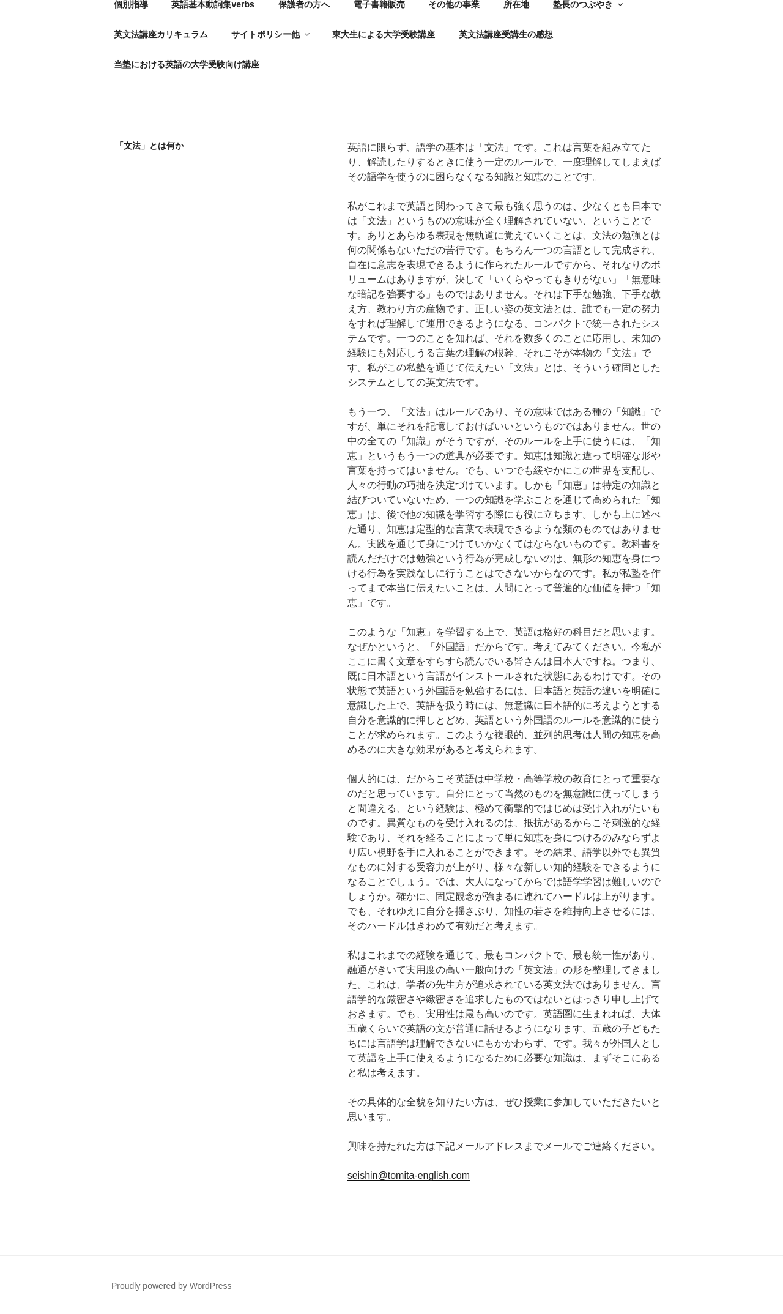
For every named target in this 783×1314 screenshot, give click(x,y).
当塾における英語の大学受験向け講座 (186, 64)
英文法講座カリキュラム (161, 34)
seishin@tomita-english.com (408, 1175)
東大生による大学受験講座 (383, 34)
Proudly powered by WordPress (171, 1286)
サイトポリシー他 (271, 34)
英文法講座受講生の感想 (506, 34)
